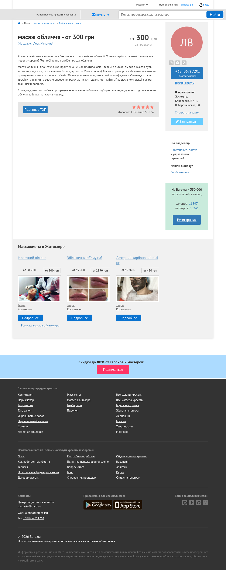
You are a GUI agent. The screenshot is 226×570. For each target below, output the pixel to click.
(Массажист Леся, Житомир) (35, 43)
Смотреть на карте (187, 112)
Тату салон (24, 410)
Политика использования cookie (88, 462)
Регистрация (187, 4)
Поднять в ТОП (35, 109)
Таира (21, 305)
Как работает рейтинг (81, 456)
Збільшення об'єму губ (84, 257)
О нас (21, 456)
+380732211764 (33, 518)
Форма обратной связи (33, 513)
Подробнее (30, 318)
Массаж (121, 421)
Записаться (185, 121)
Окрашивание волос (31, 416)
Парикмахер (26, 400)
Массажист (74, 394)
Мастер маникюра (78, 400)
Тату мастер (25, 405)
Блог (70, 472)
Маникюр (122, 432)
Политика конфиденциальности (38, 472)
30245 (194, 208)
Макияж (23, 426)
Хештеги (121, 467)
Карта (120, 472)
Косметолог (25, 394)
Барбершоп (74, 405)
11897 (193, 203)
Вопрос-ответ (75, 467)
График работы (185, 82)
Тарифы (23, 467)
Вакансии (122, 462)
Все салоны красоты (129, 394)
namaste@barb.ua (29, 506)
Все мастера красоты (129, 400)
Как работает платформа (34, 462)
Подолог (72, 410)
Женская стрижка (127, 410)
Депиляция (123, 416)
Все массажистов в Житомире (40, 325)
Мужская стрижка (127, 405)
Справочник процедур (81, 477)
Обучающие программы (131, 456)
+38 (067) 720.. (188, 73)
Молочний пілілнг (32, 257)
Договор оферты (28, 477)
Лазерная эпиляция (30, 432)
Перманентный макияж (33, 421)
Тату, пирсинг (124, 426)
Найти (215, 14)
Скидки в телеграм (128, 477)
